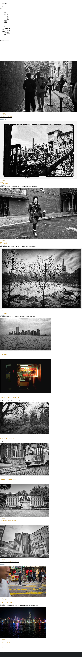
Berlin (8, 15)
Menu (1, 8)
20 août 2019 (2, 604)
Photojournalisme (7, 28)
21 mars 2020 (2, 564)
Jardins (5, 20)
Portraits (5, 21)
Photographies (4, 3)
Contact (3, 31)
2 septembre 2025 (3, 119)
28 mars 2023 (2, 315)
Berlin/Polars (6, 26)
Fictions (5, 25)
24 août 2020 (2, 440)
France (8, 19)
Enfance (5, 23)
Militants (5, 22)
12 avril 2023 (2, 245)
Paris (7, 18)
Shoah (8, 13)
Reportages (6, 12)
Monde (8, 16)
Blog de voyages (7, 30)
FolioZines (8, 33)
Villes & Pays (6, 14)
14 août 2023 (2, 185)
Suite (3, 650)
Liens (5, 34)
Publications (6, 32)
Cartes (5, 27)
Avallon (8, 17)
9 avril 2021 (2, 399)
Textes (3, 24)
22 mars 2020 (2, 523)
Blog (3, 29)
